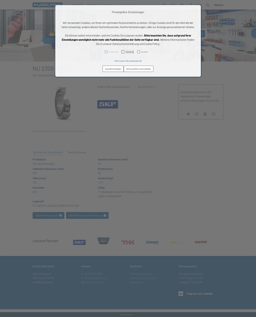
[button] (128, 61)
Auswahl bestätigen (113, 69)
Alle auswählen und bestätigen (138, 69)
